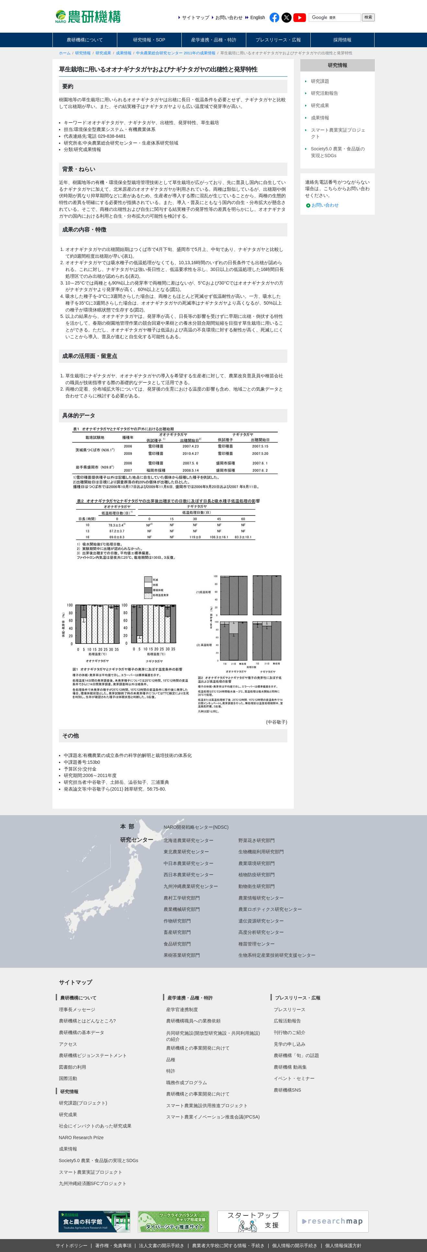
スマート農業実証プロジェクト (90, 1172)
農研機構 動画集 (290, 1067)
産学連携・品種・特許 (214, 39)
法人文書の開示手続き (161, 1245)
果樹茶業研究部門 (182, 955)
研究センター (136, 839)
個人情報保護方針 (343, 1245)
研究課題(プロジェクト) (83, 1103)
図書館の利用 (72, 1067)
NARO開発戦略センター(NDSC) (196, 827)
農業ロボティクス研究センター (270, 909)
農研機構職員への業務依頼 (193, 1020)
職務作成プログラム (186, 1082)
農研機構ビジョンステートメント (93, 1055)
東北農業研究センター (186, 851)
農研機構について (85, 39)
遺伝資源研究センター (261, 920)
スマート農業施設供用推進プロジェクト (207, 1105)
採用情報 (342, 39)
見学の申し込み (290, 1044)
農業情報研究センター (261, 898)
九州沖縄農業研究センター (191, 886)
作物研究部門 (177, 920)
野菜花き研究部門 (256, 840)
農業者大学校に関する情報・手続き (228, 1245)
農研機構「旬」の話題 (296, 1055)
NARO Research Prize (81, 1137)
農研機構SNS (287, 1090)
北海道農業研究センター (188, 840)
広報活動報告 (287, 1020)
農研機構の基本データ (81, 1032)
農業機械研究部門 (182, 909)
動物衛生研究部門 (256, 886)
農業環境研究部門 (256, 863)
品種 (170, 1059)
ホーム (65, 53)
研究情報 (83, 53)
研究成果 (103, 53)
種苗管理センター (256, 943)
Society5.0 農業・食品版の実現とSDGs (98, 1160)
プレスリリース (290, 1009)
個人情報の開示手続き (294, 1245)
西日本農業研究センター (188, 874)
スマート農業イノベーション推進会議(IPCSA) (213, 1116)
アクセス (68, 1044)
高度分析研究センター (261, 932)
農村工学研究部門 (182, 898)
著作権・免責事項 (113, 1245)
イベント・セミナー (294, 1078)
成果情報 (124, 53)
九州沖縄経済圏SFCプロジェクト (93, 1183)
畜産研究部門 (177, 932)
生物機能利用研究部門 (261, 851)
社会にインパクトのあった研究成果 (95, 1125)
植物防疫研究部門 (256, 874)
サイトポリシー (71, 1245)
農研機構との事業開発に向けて (198, 1048)
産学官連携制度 (182, 1009)
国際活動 (68, 1078)
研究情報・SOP (149, 39)
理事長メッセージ (77, 1009)
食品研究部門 (177, 943)
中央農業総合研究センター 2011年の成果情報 (175, 53)
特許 (170, 1071)
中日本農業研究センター (188, 863)
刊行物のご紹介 (290, 1032)
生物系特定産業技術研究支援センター (277, 955)
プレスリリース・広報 (278, 39)
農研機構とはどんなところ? (87, 1020)
